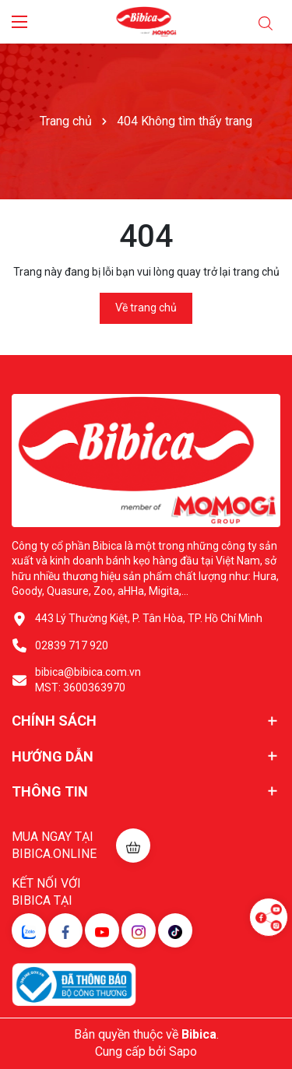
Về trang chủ (146, 307)
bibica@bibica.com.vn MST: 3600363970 (88, 680)
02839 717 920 (71, 645)
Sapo (183, 1051)
